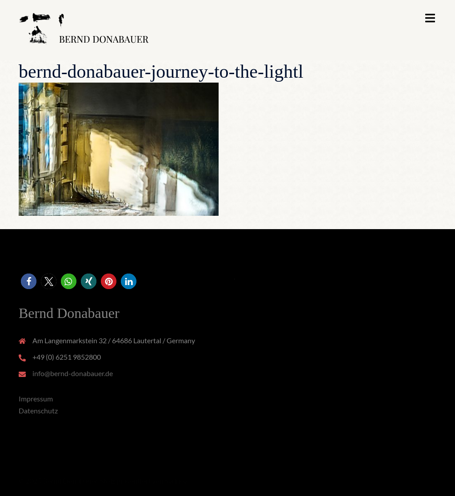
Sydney (176, 480)
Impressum (36, 398)
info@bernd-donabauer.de (72, 373)
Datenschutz (38, 410)
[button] (28, 281)
